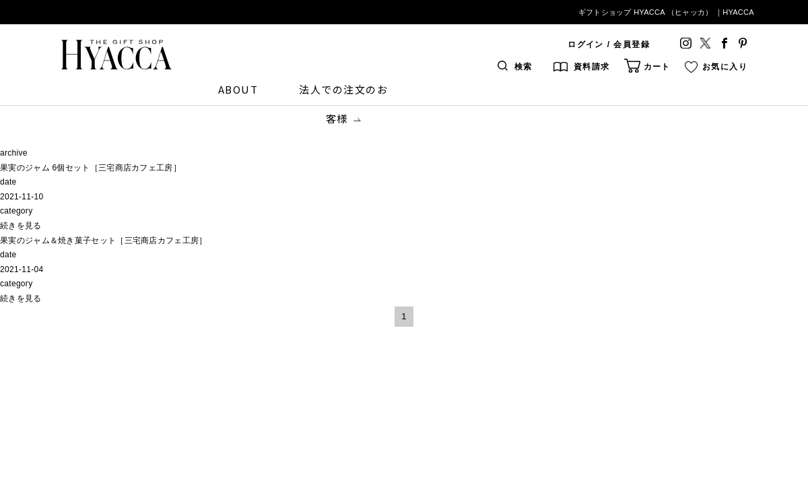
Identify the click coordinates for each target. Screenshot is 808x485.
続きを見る (21, 225)
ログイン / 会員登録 (609, 44)
